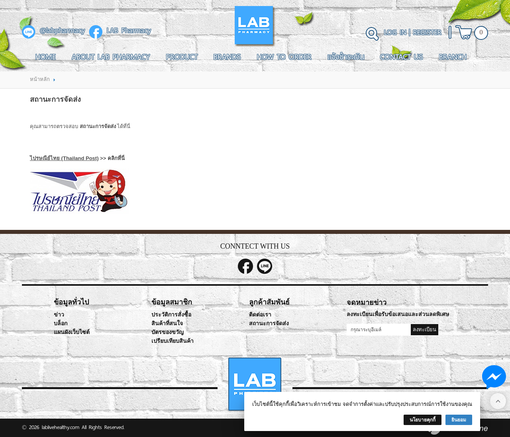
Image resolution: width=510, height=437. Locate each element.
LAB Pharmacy (129, 30)
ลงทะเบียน (424, 329)
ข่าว (59, 315)
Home (45, 57)
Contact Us (401, 57)
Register (427, 32)
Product (182, 57)
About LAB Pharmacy (111, 57)
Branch (453, 57)
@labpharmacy (62, 30)
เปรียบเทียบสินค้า (172, 341)
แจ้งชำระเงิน (346, 57)
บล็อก (60, 323)
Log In (395, 32)
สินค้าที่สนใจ (167, 323)
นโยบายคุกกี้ (422, 420)
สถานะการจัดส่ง (269, 323)
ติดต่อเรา (260, 315)
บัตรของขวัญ (167, 332)
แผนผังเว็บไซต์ (72, 332)
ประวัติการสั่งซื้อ (171, 315)
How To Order (284, 57)
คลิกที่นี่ (116, 158)
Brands (227, 57)
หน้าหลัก (40, 79)
